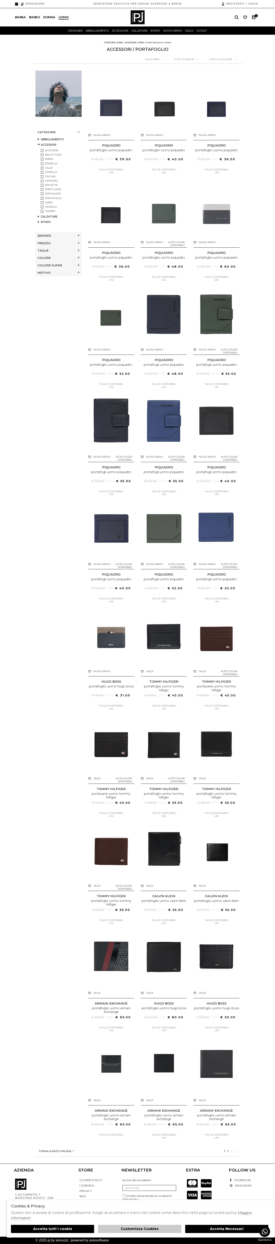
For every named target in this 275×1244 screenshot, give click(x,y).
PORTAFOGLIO (53, 198)
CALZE (49, 168)
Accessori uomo (134, 42)
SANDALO (51, 206)
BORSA (49, 159)
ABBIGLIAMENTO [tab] (52, 139)
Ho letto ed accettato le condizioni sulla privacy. (147, 1197)
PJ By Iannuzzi (20, 1184)
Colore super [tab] (58, 265)
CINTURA (50, 176)
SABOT (49, 202)
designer (75, 30)
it (16, 4)
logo (138, 17)
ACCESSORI (51, 150)
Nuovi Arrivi (172, 30)
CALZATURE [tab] (49, 216)
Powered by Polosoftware (89, 1240)
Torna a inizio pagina (57, 1151)
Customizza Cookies (140, 1229)
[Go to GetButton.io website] (265, 1239)
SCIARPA (50, 211)
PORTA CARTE (53, 189)
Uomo (63, 17)
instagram (241, 1185)
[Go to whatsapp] (264, 1231)
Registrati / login (239, 3)
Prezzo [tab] (58, 243)
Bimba (20, 17)
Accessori (120, 30)
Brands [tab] (58, 235)
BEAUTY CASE (53, 154)
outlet (201, 30)
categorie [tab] (58, 132)
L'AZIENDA (86, 1185)
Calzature (139, 30)
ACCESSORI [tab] (48, 144)
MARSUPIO (51, 180)
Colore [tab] (58, 257)
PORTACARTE (53, 193)
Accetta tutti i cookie (52, 1229)
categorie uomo (113, 42)
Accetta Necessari (226, 1229)
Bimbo (34, 17)
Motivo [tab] (58, 272)
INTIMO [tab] (46, 222)
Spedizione (32, 4)
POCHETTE (51, 185)
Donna (49, 17)
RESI (82, 1196)
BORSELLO (51, 163)
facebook (240, 1180)
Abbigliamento (97, 30)
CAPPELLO (51, 172)
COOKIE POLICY (90, 1180)
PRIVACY (85, 1191)
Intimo (155, 30)
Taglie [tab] (58, 250)
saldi (189, 30)
